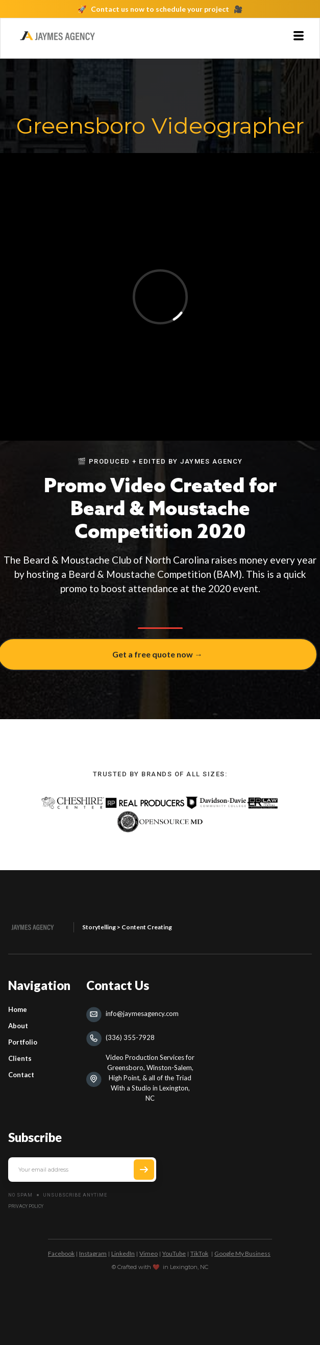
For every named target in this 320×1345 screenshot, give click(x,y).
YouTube (174, 1253)
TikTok (199, 1253)
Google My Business (242, 1253)
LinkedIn (123, 1253)
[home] (57, 35)
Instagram (93, 1253)
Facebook (61, 1253)
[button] (298, 36)
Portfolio (22, 1042)
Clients (20, 1058)
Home (17, 1009)
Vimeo (148, 1253)
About (18, 1026)
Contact (21, 1075)
